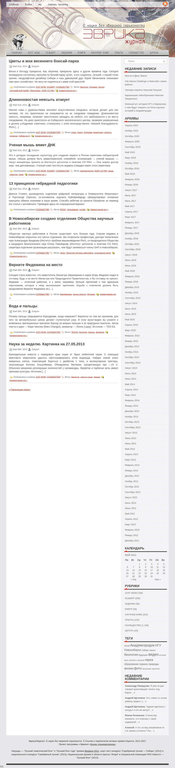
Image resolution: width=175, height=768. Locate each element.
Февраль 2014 (132, 400)
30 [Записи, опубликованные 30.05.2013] (146, 576)
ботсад (101, 87)
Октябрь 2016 (132, 244)
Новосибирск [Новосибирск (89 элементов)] (132, 649)
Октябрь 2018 (132, 168)
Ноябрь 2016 (131, 238)
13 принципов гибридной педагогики (43, 183)
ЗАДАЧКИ (66, 52)
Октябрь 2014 (132, 357)
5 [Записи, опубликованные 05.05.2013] (164, 564)
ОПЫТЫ (119, 52)
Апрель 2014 (131, 389)
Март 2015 (130, 330)
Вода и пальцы (23, 306)
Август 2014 (131, 368)
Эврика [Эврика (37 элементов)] (152, 650)
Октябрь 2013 (132, 422)
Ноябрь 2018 (131, 163)
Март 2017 (130, 217)
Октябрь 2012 (132, 486)
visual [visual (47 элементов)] (127, 646)
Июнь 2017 (130, 201)
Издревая (88, 132)
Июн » (158, 579)
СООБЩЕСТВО (136, 52)
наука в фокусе (79, 294)
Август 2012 (131, 497)
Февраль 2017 (132, 222)
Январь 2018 (131, 184)
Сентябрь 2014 (132, 362)
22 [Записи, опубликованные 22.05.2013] (139, 573)
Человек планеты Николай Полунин (143, 90)
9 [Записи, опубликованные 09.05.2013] (145, 567)
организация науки (102, 253)
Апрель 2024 (131, 125)
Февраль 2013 (132, 465)
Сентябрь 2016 (132, 249)
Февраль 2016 (132, 276)
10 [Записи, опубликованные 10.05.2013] (151, 567)
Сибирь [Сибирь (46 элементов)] (145, 650)
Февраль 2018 (132, 179)
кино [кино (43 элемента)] (126, 660)
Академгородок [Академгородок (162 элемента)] (142, 645)
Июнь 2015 (130, 314)
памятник (14, 174)
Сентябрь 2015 (132, 298)
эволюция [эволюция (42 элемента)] (146, 669)
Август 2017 (131, 190)
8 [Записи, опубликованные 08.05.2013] (139, 567)
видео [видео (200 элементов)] (153, 654)
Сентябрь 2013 (132, 427)
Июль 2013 (130, 438)
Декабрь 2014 (132, 346)
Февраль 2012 (132, 529)
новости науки (86, 377)
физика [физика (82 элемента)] (128, 668)
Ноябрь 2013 (131, 416)
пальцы (91, 332)
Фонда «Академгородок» (103, 744)
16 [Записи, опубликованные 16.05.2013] (146, 570)
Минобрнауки (66, 294)
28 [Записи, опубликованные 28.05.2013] (133, 576)
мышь (110, 171)
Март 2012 (130, 524)
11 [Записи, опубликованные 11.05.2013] (158, 567)
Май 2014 (130, 384)
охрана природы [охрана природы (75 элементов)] (149, 664)
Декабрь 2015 (132, 287)
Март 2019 (130, 157)
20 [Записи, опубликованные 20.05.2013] (127, 573)
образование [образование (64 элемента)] (131, 664)
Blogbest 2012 (92, 751)
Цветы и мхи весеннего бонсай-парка (44, 61)
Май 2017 (130, 206)
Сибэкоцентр (24, 136)
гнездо (80, 132)
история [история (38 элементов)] (162, 655)
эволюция (100, 332)
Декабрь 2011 (132, 540)
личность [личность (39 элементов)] (133, 660)
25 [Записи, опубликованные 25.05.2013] (158, 573)
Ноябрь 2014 (131, 352)
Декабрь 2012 (132, 476)
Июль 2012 (130, 503)
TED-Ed (74, 332)
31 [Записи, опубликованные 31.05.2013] (151, 576)
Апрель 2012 (131, 519)
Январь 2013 (131, 470)
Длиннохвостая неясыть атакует (39, 99)
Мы (40, 4)
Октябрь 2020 (132, 136)
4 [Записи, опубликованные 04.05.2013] (157, 564)
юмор (21, 174)
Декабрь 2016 (132, 233)
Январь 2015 (131, 341)
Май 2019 (130, 152)
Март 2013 (130, 459)
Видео (28, 4)
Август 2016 (131, 255)
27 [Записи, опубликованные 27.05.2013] (127, 576)
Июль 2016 (130, 260)
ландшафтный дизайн (19, 91)
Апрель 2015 (131, 325)
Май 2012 (130, 513)
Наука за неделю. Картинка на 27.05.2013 (47, 344)
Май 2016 (130, 271)
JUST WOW (34, 52)
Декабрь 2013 (132, 411)
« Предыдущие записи (19, 389)
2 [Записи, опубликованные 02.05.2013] (145, 564)
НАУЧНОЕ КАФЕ (100, 52)
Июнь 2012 (130, 508)
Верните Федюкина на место (35, 265)
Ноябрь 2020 (131, 130)
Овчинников (35, 91)
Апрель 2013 (131, 454)
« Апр (133, 579)
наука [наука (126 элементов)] (149, 660)
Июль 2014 (130, 373)
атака (73, 132)
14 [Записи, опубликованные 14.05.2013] (133, 570)
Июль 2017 (130, 195)
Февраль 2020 (132, 141)
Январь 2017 (131, 227)
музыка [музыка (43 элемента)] (141, 660)
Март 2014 (130, 395)
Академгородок (86, 171)
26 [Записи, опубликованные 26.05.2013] (164, 573)
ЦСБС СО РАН (47, 91)
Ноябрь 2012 (131, 481)
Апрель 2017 (131, 211)
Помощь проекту (58, 4)
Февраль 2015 (132, 335)
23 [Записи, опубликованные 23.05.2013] (146, 573)
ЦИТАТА (154, 52)
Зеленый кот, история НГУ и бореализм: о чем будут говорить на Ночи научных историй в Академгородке (145, 107)
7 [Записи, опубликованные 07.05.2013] (133, 567)
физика (97, 377)
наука (62, 253)
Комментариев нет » (68, 91)
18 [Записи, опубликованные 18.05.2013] (158, 570)
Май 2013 (130, 449)
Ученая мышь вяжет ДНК (32, 145)
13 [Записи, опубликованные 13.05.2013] (127, 570)
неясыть (107, 132)
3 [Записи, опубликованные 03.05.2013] (151, 564)
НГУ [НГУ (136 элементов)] (158, 645)
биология (84, 87)
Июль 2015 (130, 308)
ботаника (93, 87)
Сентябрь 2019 (132, 147)
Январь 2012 (131, 535)
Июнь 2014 (130, 378)
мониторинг (98, 132)
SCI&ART (51, 52)
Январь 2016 (131, 281)
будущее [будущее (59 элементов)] (143, 655)
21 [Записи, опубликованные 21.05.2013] (133, 573)
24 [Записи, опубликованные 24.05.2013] (151, 573)
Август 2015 (131, 303)
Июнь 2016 (130, 265)
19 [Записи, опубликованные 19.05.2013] (164, 570)
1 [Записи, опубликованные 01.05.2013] (139, 564)
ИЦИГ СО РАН (101, 171)
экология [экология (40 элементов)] (156, 669)
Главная (14, 4)
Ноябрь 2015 (131, 292)
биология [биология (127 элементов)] (131, 654)
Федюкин (91, 294)
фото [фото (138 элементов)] (138, 668)
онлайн (82, 210)
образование (72, 210)
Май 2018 (130, 174)
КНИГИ (81, 52)
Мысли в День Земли (136, 75)
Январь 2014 (131, 406)
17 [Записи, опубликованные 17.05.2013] (151, 570)
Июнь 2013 (130, 443)
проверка (14, 136)
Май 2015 (130, 319)
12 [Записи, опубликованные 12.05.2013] (164, 567)
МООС (63, 210)
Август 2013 (131, 432)
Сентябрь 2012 (132, 492)
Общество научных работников (79, 253)
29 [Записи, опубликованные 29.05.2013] (139, 576)
